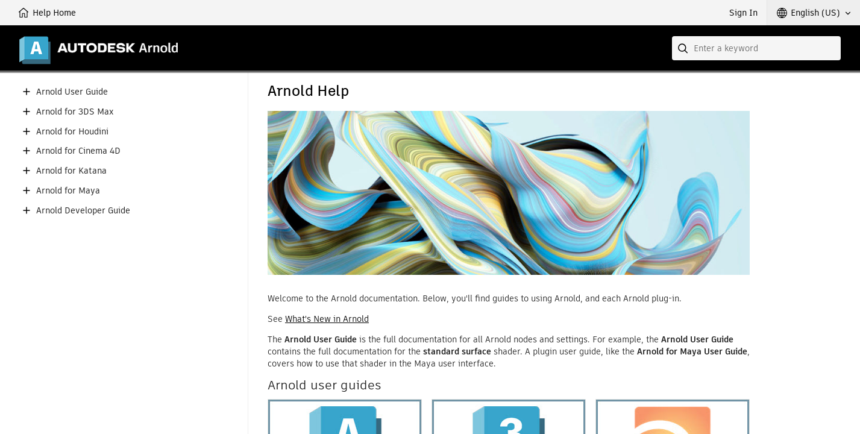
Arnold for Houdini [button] (72, 132)
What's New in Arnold (327, 319)
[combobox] (756, 48)
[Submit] (684, 48)
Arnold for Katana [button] (71, 171)
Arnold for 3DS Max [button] (74, 112)
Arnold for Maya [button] (68, 191)
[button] (813, 12)
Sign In (743, 13)
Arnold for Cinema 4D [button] (78, 151)
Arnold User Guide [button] (72, 92)
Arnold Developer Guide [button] (83, 211)
